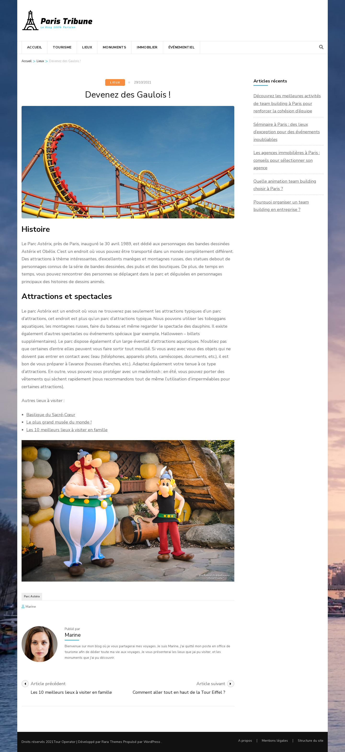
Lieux (87, 47)
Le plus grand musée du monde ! (59, 422)
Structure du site (310, 740)
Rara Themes (112, 742)
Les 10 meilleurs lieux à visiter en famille (67, 430)
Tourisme (62, 47)
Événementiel (181, 47)
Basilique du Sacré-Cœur (50, 415)
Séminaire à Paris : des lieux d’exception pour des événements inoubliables (286, 132)
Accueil (34, 47)
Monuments (114, 47)
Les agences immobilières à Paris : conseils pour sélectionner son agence (286, 160)
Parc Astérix (32, 596)
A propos (245, 740)
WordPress (152, 742)
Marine (31, 606)
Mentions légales (275, 740)
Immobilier (147, 47)
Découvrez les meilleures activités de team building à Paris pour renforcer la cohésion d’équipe (287, 103)
